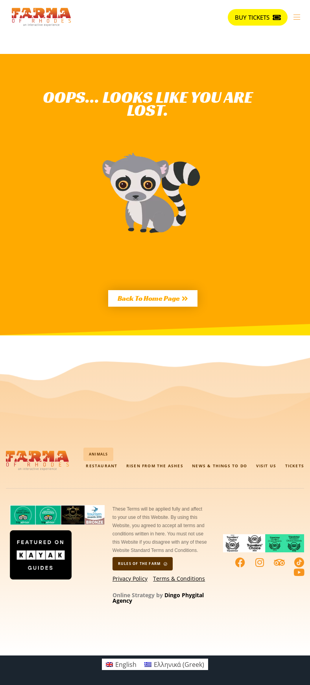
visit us (266, 465)
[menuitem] (121, 664)
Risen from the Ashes (154, 465)
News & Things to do (219, 465)
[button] (299, 17)
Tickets (294, 465)
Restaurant (101, 465)
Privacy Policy (130, 578)
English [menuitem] (126, 664)
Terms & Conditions (179, 578)
